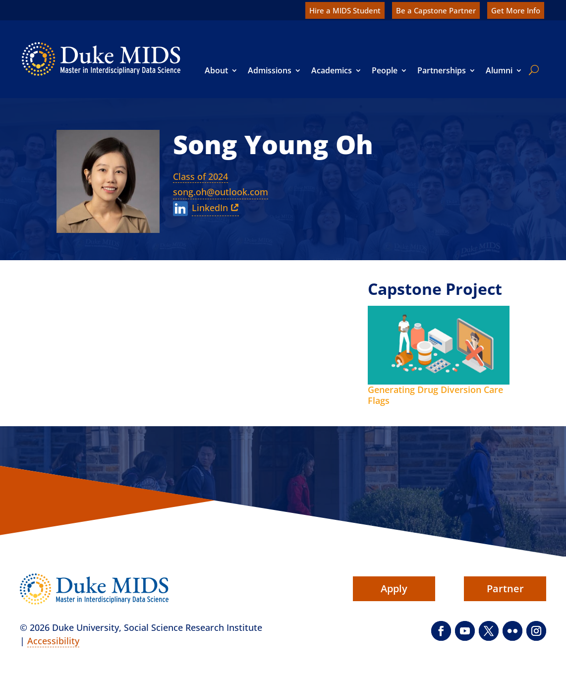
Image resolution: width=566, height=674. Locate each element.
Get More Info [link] (515, 10)
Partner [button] (505, 588)
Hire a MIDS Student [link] (345, 10)
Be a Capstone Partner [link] (436, 10)
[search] (532, 70)
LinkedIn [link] (210, 208)
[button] (441, 631)
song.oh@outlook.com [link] (220, 192)
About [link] (216, 70)
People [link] (384, 70)
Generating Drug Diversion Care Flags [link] (435, 395)
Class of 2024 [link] (200, 176)
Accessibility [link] (53, 641)
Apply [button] (394, 588)
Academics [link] (331, 70)
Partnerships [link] (441, 70)
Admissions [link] (269, 70)
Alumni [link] (499, 70)
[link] (101, 59)
